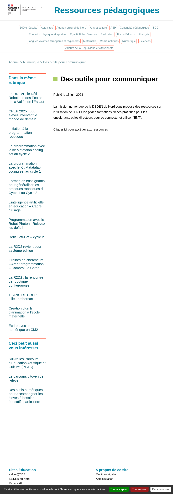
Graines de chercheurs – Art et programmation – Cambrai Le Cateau (26, 264)
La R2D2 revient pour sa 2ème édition (25, 248)
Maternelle (89, 41)
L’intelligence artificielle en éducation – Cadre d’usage (26, 206)
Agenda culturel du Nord (71, 27)
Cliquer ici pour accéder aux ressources (80, 129)
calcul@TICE (17, 474)
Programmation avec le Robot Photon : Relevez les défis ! (27, 223)
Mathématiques (109, 41)
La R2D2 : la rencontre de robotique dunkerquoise (26, 281)
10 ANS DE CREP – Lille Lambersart (24, 297)
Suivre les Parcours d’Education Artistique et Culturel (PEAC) (27, 363)
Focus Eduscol (126, 34)
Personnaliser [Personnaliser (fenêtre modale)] (160, 489)
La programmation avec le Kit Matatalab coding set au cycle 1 (25, 167)
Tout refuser (139, 489)
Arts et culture (98, 27)
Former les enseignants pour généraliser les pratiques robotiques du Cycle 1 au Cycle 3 (27, 187)
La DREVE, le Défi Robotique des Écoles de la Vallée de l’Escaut (26, 98)
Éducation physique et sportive (47, 34)
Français (144, 34)
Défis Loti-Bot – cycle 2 (26, 237)
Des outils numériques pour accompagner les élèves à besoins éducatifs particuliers (26, 396)
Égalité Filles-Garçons (83, 34)
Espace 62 (15, 483)
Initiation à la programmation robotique (20, 132)
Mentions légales (106, 474)
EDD (156, 27)
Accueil (14, 62)
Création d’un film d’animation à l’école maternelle (24, 312)
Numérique (129, 41)
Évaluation (107, 34)
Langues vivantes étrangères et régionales (54, 41)
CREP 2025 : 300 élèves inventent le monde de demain (23, 115)
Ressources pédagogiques (106, 10)
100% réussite (28, 27)
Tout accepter (118, 489)
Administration (104, 478)
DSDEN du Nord (19, 478)
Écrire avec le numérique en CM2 (23, 328)
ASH (113, 27)
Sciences (145, 41)
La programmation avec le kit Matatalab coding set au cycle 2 (27, 150)
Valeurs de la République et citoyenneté (89, 48)
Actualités (47, 27)
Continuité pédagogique (134, 27)
